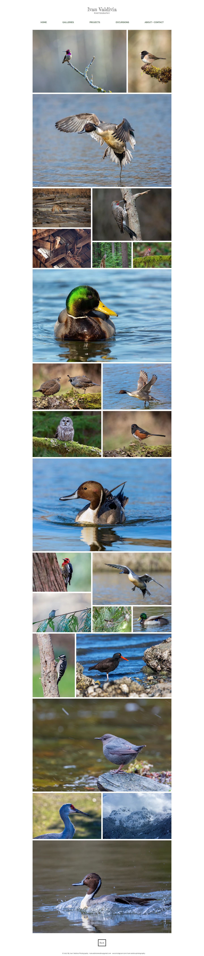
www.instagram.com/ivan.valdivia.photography (128, 953)
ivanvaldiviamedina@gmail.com (100, 953)
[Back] (102, 942)
